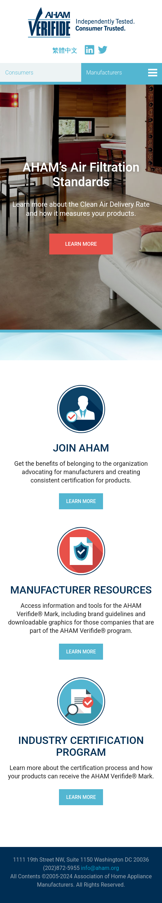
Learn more (81, 244)
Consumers (19, 72)
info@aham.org (100, 868)
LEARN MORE (81, 501)
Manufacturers (104, 72)
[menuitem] (65, 50)
